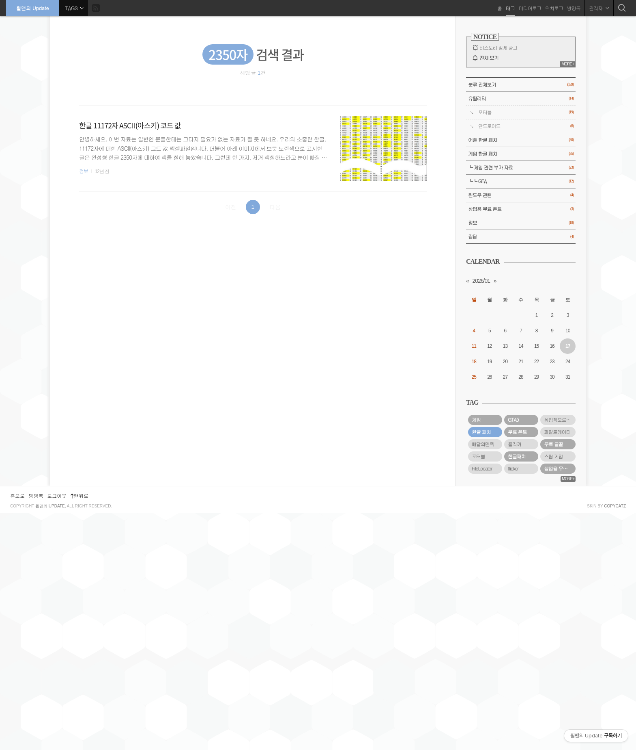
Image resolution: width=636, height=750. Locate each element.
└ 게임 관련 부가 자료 (521, 167)
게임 (476, 419)
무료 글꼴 (553, 444)
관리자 (599, 7)
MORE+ (567, 64)
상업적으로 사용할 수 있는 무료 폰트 (560, 419)
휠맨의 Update (32, 7)
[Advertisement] (521, 604)
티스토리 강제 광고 (498, 47)
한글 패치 (481, 432)
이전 (230, 207)
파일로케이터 (557, 432)
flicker (513, 468)
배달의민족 (483, 444)
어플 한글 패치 (521, 140)
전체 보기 (488, 57)
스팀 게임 (553, 456)
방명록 (573, 7)
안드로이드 (526, 126)
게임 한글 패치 (521, 153)
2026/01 (481, 280)
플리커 (514, 444)
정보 (83, 171)
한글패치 (517, 456)
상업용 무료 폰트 (521, 209)
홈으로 (17, 732)
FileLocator (482, 468)
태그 (510, 7)
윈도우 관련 (521, 195)
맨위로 (79, 732)
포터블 (526, 112)
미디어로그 (530, 7)
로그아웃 (57, 732)
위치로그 (554, 7)
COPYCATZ (615, 743)
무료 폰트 (517, 432)
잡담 (521, 236)
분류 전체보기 (521, 84)
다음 (275, 207)
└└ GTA (521, 181)
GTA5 (513, 419)
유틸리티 (521, 98)
